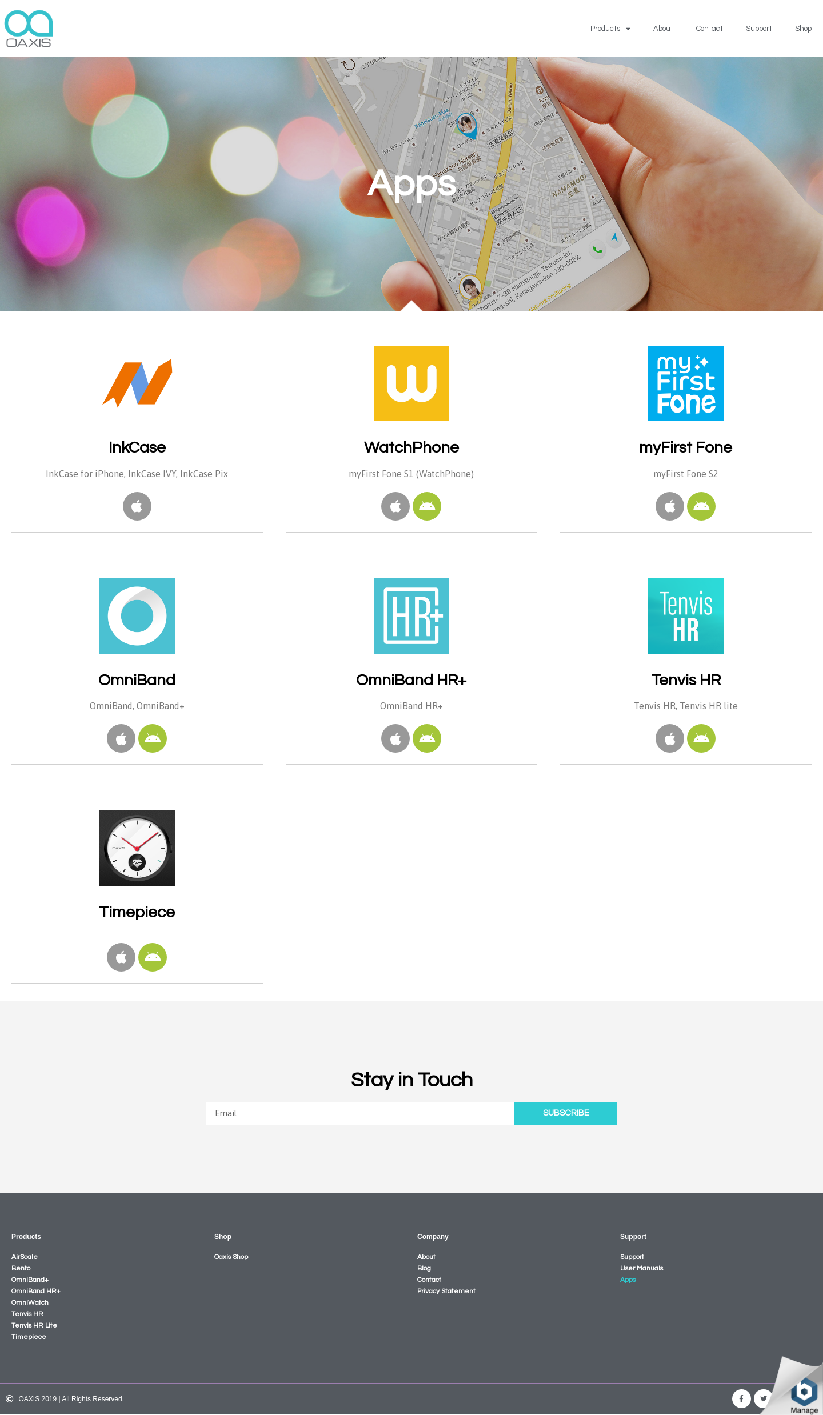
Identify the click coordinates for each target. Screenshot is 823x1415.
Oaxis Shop (231, 1257)
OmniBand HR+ (36, 1291)
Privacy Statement (446, 1291)
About (663, 29)
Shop (803, 29)
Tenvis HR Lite (34, 1325)
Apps (628, 1280)
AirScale (24, 1257)
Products (610, 28)
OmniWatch (30, 1302)
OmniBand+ (30, 1280)
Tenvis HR (27, 1314)
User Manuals (641, 1268)
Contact (709, 29)
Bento (20, 1268)
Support (759, 29)
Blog (424, 1268)
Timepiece (28, 1337)
